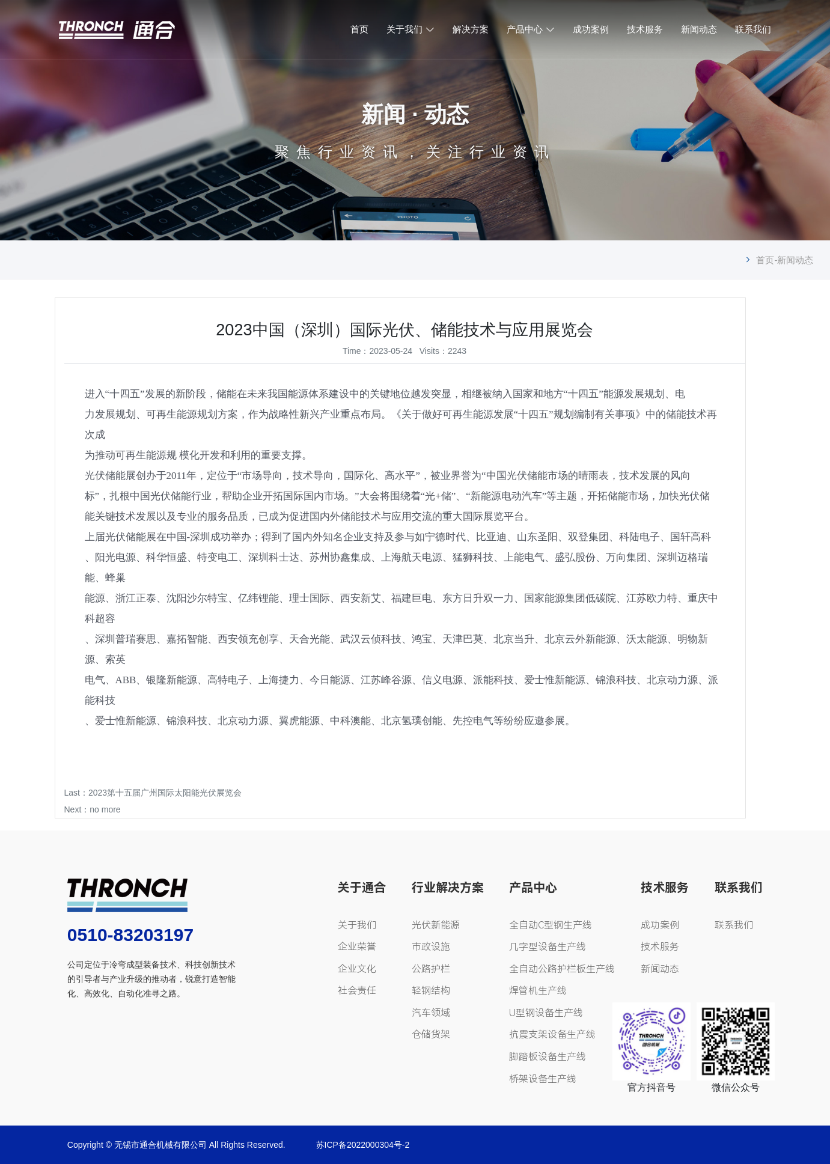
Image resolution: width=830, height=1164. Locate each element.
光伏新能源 (436, 925)
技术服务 (645, 29)
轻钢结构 (431, 990)
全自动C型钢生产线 (550, 925)
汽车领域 (431, 1013)
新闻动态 (699, 29)
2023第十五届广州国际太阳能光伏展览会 (165, 792)
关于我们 (404, 29)
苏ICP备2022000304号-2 (363, 1145)
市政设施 (431, 946)
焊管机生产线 (538, 990)
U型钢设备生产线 (546, 1013)
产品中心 (525, 29)
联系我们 (753, 29)
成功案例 (591, 29)
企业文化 (357, 969)
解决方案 (471, 29)
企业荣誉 (357, 946)
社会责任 (357, 990)
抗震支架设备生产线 (552, 1034)
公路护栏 (431, 969)
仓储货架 (431, 1034)
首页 (359, 29)
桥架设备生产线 (542, 1079)
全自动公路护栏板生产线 (562, 969)
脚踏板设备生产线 (547, 1056)
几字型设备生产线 (547, 946)
